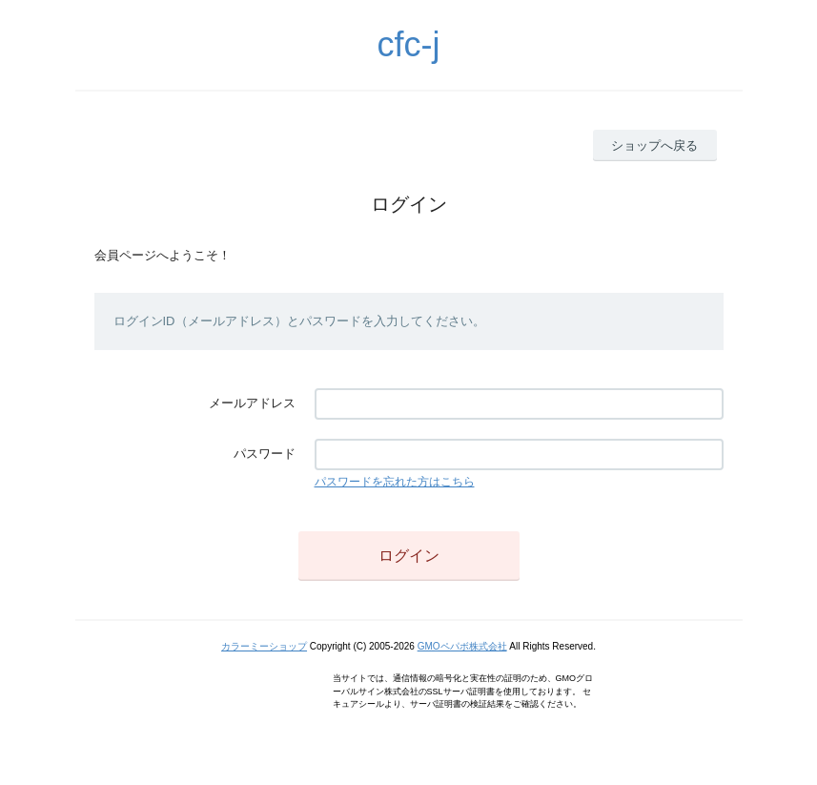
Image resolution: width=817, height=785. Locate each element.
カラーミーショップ (264, 646)
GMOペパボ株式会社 (462, 646)
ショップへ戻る (654, 145)
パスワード (265, 453)
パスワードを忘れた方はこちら (395, 481)
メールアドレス (252, 403)
